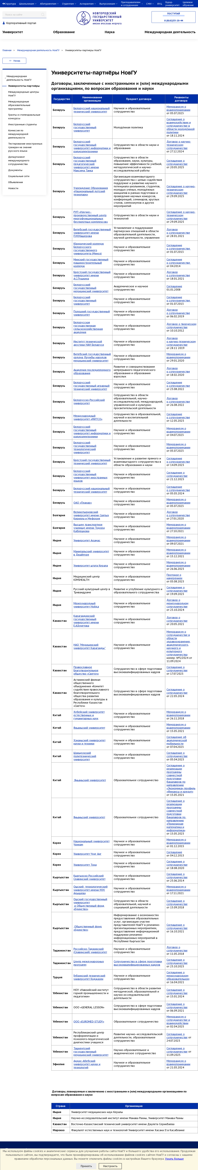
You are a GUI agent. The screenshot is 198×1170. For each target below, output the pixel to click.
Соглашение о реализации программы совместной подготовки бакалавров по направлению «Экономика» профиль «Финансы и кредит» (181, 778)
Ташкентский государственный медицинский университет (90, 1051)
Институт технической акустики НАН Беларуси (88, 343)
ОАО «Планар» (82, 502)
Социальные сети (18, 176)
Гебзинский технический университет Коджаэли (89, 977)
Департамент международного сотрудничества (18, 160)
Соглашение (174, 286)
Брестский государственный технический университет (91, 461)
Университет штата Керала (90, 565)
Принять (86, 1166)
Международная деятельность (170, 32)
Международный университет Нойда (86, 605)
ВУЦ (159, 3)
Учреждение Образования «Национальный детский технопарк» (90, 191)
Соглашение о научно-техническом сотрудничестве (181, 190)
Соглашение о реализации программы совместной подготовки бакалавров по (176, 809)
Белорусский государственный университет (84, 127)
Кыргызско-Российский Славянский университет (89, 877)
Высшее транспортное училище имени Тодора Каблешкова (89, 528)
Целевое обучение (188, 4)
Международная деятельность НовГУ (38, 50)
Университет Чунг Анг (87, 853)
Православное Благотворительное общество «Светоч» (86, 670)
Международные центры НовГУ (23, 93)
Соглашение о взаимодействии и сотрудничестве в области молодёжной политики (181, 126)
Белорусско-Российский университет (89, 401)
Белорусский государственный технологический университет (84, 447)
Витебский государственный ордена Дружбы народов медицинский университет (92, 357)
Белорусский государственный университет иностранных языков (90, 475)
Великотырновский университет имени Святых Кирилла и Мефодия (91, 515)
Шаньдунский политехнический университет (84, 756)
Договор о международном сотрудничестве (177, 603)
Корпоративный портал (21, 23)
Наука (110, 32)
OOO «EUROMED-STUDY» (88, 1021)
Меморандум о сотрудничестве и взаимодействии (178, 1020)
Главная (6, 50)
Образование (64, 32)
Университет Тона (85, 864)
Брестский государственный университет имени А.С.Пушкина (91, 275)
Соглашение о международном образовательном (178, 976)
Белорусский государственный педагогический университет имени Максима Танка (86, 164)
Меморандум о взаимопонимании (178, 108)
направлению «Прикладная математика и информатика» (176, 825)
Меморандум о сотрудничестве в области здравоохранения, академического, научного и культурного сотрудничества (178, 643)
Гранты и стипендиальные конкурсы (24, 116)
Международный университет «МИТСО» (87, 417)
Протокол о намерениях (174, 576)
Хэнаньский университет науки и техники (89, 742)
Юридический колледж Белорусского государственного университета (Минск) (88, 248)
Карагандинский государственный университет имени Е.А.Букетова (86, 620)
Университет (12, 32)
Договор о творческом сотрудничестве (181, 325)
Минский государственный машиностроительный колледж (90, 263)
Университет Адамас (86, 540)
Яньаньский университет (89, 727)
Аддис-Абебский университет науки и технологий (86, 1064)
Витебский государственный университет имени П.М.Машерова (92, 233)
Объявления (15, 182)
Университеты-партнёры (24, 85)
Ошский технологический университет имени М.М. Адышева (90, 890)
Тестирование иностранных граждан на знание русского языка (25, 147)
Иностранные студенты (22, 124)
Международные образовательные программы (19, 105)
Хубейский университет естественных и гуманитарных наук (89, 715)
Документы (15, 170)
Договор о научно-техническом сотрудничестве (179, 145)
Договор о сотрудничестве (178, 231)
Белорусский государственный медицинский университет (90, 288)
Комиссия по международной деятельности (18, 134)
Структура (10, 3)
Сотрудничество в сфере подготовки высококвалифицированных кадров (138, 963)
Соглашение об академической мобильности (177, 740)
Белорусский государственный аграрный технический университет (91, 386)
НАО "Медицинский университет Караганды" (89, 646)
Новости (13, 188)
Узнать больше (174, 1158)
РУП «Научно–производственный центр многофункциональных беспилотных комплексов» (90, 216)
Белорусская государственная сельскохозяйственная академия (88, 327)
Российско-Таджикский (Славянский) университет (90, 950)
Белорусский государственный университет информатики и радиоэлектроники (92, 146)
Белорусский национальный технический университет (91, 110)
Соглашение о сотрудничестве (177, 162)
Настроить (110, 1166)
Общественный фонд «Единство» (87, 928)
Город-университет (172, 4)
